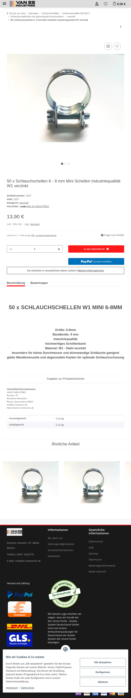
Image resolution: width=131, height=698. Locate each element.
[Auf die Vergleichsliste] (108, 46)
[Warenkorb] (119, 4)
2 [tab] (65, 164)
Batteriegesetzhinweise (102, 565)
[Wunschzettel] (105, 4)
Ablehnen (100, 682)
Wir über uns (55, 538)
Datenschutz (30, 687)
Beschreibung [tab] (16, 282)
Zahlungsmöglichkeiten (61, 544)
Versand (35, 224)
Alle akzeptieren (100, 662)
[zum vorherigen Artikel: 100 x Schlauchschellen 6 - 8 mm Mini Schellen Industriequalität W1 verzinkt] (120, 26)
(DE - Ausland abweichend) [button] (43, 235)
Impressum (14, 687)
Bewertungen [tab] (39, 282)
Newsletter (54, 556)
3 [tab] (69, 164)
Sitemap (93, 553)
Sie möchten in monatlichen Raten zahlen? (65, 270)
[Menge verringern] (10, 248)
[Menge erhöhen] (59, 248)
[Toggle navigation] (4, 2)
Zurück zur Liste (17, 13)
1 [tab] (62, 164)
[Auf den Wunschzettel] (117, 46)
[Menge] (34, 248)
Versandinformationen (61, 550)
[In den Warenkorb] (9, 38)
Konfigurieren (100, 672)
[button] (97, 4)
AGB (91, 547)
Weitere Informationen (90, 270)
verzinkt (23, 202)
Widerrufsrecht (97, 571)
